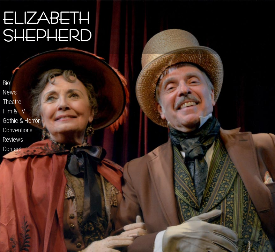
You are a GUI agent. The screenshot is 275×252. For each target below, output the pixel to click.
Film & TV (14, 111)
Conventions (17, 130)
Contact (12, 149)
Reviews (13, 139)
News (10, 92)
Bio (6, 82)
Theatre (12, 101)
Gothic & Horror (21, 120)
